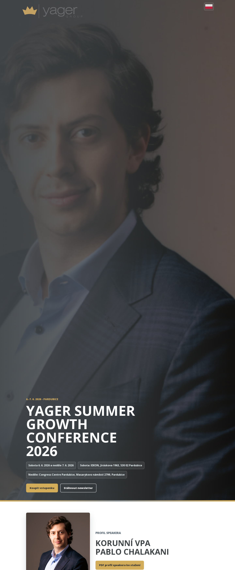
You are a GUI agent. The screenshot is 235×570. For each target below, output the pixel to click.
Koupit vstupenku (42, 488)
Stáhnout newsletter (78, 488)
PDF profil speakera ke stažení (119, 565)
